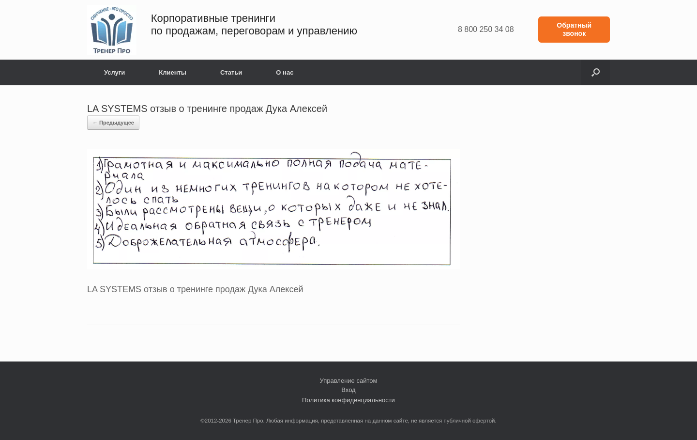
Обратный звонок (574, 29)
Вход (348, 389)
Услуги (114, 72)
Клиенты (172, 72)
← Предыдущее (113, 123)
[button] (595, 72)
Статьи (231, 72)
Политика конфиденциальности (348, 400)
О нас (284, 72)
